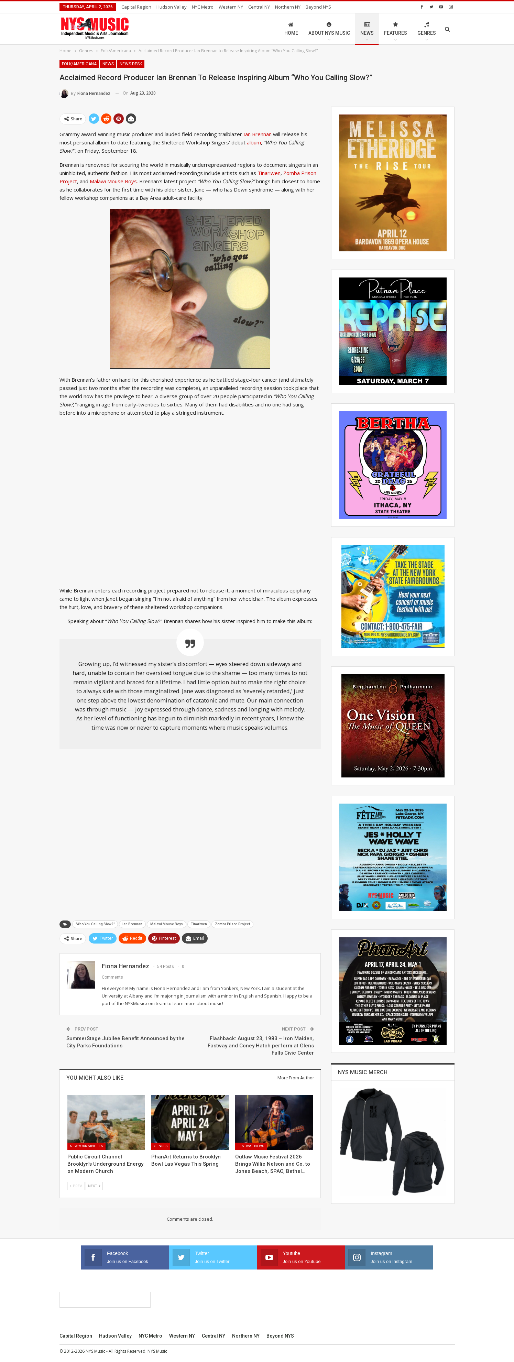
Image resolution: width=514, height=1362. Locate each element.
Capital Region (136, 7)
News (367, 29)
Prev (76, 1185)
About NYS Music (329, 29)
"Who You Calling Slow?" (95, 924)
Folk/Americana (79, 64)
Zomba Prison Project (232, 924)
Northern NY (287, 7)
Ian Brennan (257, 134)
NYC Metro (203, 7)
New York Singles (86, 1146)
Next (94, 1185)
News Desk (131, 64)
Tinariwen (269, 173)
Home (291, 29)
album (254, 142)
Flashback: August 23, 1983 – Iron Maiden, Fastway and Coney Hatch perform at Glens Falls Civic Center (261, 1045)
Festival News (251, 1146)
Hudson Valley (171, 7)
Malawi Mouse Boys (113, 181)
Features (395, 29)
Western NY (231, 7)
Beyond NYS (318, 7)
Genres (426, 29)
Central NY (259, 7)
